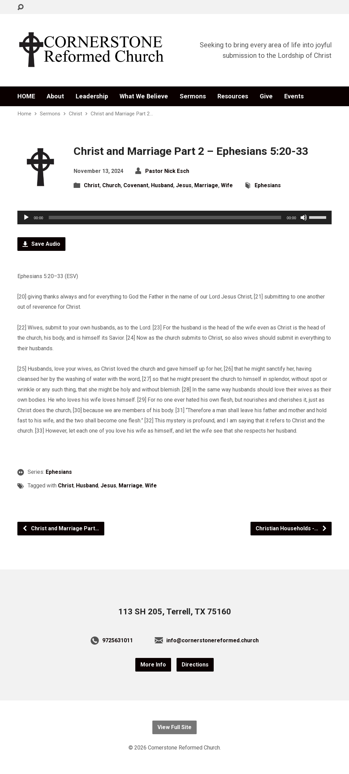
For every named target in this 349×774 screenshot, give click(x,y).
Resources (232, 96)
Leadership (92, 96)
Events (294, 96)
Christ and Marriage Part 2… (122, 114)
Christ (75, 114)
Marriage (206, 185)
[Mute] (303, 217)
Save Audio (41, 244)
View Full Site (174, 727)
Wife (227, 185)
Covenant (135, 185)
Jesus (184, 185)
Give (266, 96)
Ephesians (268, 185)
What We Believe (144, 96)
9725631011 (117, 640)
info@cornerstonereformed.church (212, 640)
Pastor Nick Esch (167, 171)
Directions (195, 664)
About (55, 96)
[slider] (165, 217)
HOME (26, 96)
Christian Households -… (291, 528)
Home (24, 114)
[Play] (26, 217)
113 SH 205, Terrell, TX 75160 (174, 611)
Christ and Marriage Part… (60, 528)
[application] (174, 217)
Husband (162, 185)
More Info (153, 664)
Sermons (193, 96)
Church (111, 185)
